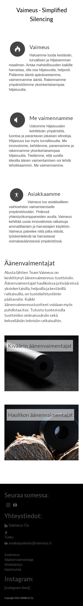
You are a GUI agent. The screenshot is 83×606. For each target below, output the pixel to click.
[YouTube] (15, 505)
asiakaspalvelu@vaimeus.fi (27, 543)
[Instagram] (8, 505)
